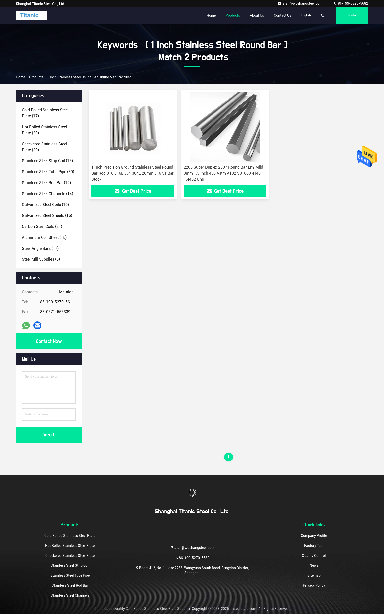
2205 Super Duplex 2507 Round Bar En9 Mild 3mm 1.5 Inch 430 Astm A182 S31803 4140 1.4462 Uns (223, 173)
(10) (45, 204)
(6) (41, 259)
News (314, 565)
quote (352, 15)
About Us (257, 15)
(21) (42, 226)
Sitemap (314, 575)
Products (233, 15)
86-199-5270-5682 (350, 3)
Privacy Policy (314, 585)
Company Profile (314, 536)
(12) (46, 182)
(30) (48, 171)
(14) (47, 193)
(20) (44, 130)
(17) (45, 113)
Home (211, 15)
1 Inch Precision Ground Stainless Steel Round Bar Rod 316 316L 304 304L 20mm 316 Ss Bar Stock (132, 173)
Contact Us (282, 15)
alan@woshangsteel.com (300, 3)
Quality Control (314, 556)
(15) (47, 160)
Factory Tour (314, 546)
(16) (47, 215)
